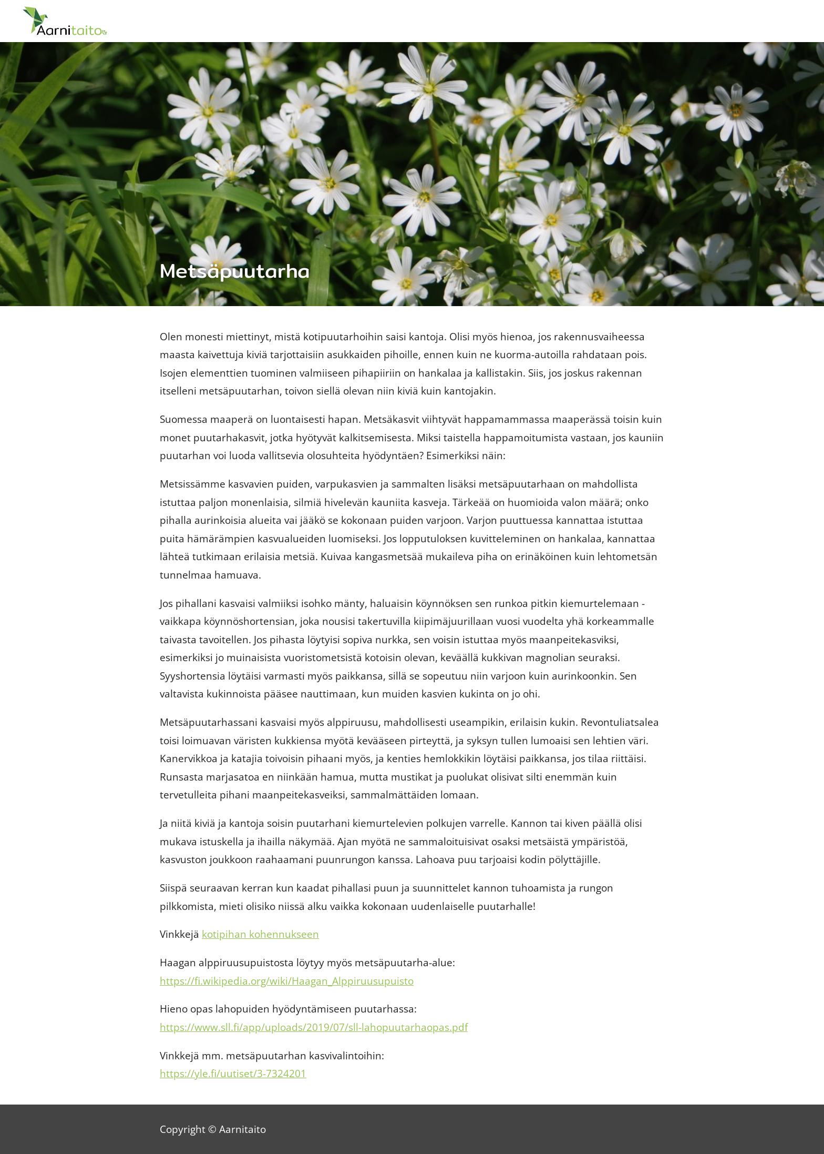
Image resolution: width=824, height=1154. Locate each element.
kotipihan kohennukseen (260, 934)
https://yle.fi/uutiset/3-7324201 (233, 1073)
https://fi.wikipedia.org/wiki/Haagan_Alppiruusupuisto (287, 981)
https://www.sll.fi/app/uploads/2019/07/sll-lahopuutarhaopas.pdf (314, 1027)
